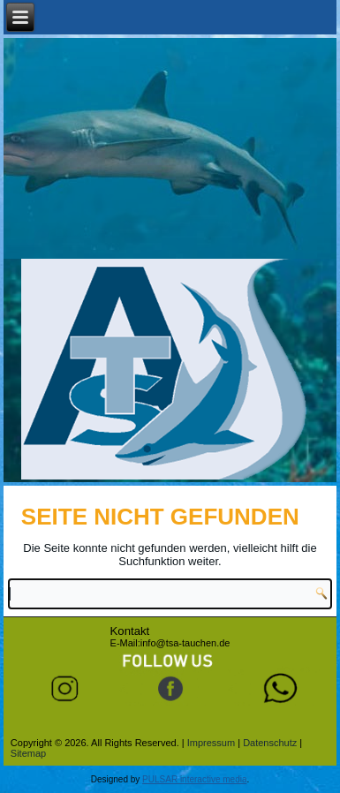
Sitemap (28, 753)
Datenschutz (270, 742)
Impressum (211, 742)
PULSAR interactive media (194, 779)
